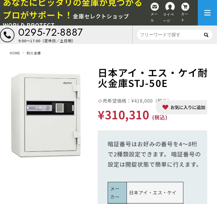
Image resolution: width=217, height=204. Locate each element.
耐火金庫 (34, 52)
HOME (15, 52)
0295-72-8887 (50, 32)
